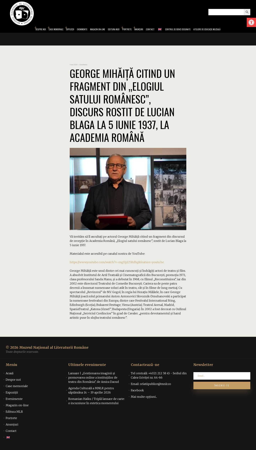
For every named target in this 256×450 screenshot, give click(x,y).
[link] (251, 22)
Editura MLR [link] (112, 30)
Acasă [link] (9, 374)
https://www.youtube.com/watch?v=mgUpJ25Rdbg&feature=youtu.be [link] (117, 263)
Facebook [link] (137, 391)
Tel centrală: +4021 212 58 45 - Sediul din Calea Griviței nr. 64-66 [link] (159, 376)
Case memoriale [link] (41, 30)
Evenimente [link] (72, 30)
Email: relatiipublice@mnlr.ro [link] (151, 385)
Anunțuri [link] (142, 30)
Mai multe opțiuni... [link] (144, 398)
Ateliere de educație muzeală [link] (223, 30)
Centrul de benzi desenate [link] (187, 30)
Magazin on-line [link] (92, 30)
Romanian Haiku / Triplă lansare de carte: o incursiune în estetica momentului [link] (96, 402)
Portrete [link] (128, 30)
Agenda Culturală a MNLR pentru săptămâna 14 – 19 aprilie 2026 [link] (91, 391)
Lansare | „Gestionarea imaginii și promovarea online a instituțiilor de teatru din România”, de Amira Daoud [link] (93, 379)
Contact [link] (156, 30)
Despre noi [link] (22, 30)
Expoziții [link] (58, 30)
